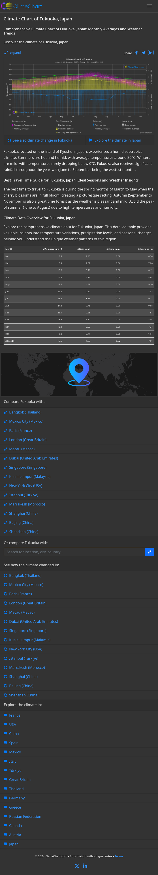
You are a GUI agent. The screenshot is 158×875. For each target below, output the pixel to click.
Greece (15, 807)
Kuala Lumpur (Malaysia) (30, 476)
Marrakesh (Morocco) (27, 504)
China (14, 733)
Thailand (16, 788)
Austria (15, 834)
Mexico (15, 752)
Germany (17, 798)
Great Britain (20, 779)
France (14, 715)
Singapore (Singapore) (28, 467)
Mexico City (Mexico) (26, 421)
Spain (14, 742)
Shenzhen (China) (23, 531)
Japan (14, 844)
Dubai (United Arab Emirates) (33, 458)
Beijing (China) (21, 522)
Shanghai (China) (23, 513)
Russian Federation (25, 816)
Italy (12, 761)
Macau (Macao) (22, 448)
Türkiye (15, 770)
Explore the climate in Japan (117, 140)
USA (12, 724)
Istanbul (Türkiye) (23, 494)
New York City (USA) (25, 485)
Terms (119, 856)
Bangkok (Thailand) (25, 412)
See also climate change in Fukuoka (42, 140)
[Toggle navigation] (149, 6)
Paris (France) (20, 430)
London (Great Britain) (28, 439)
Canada (15, 825)
